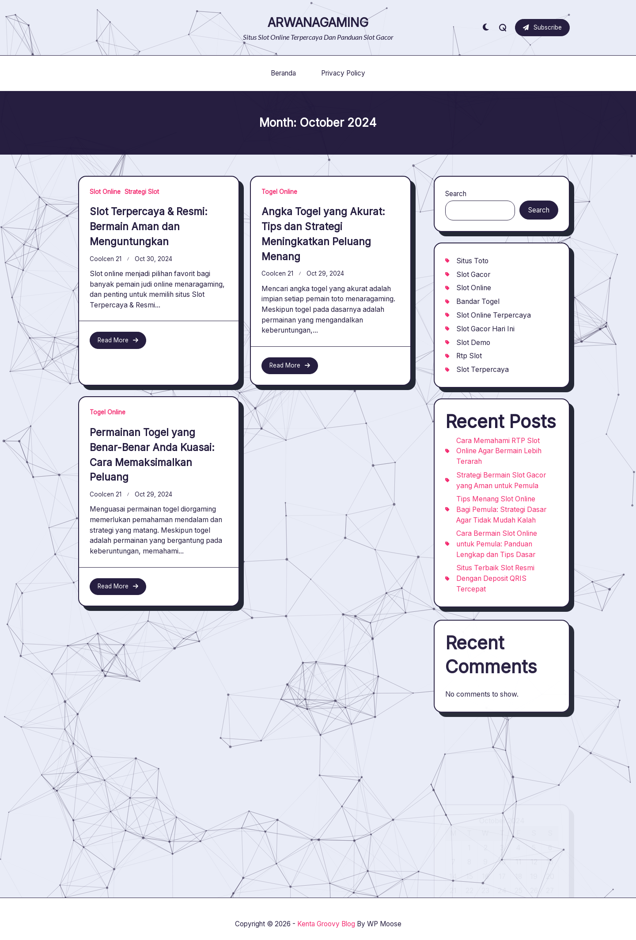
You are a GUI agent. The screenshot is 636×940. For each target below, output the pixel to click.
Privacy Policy (343, 73)
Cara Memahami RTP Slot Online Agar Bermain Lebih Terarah (498, 455)
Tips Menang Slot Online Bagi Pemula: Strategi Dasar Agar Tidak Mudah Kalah (501, 514)
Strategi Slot (142, 191)
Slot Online (105, 191)
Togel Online (279, 191)
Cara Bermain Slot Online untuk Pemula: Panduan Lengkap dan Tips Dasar (496, 548)
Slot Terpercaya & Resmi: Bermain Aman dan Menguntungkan (149, 226)
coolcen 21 (105, 258)
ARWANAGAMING (318, 22)
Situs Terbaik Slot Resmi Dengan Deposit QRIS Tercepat (495, 583)
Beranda (283, 73)
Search (455, 194)
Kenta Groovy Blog (326, 924)
